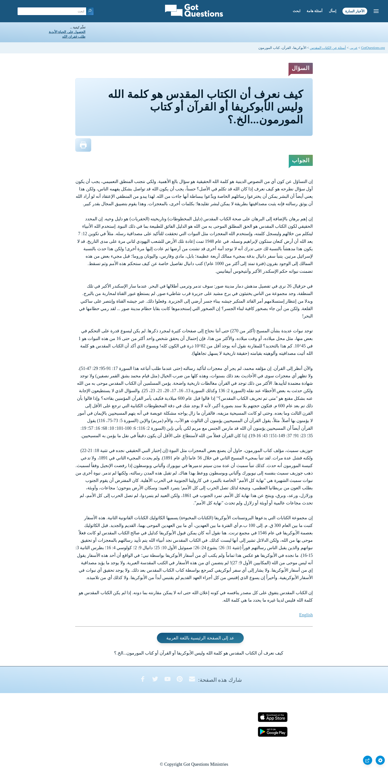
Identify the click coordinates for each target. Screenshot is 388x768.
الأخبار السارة (354, 11)
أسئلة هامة (314, 11)
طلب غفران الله (73, 37)
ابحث (296, 11)
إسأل (332, 11)
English (306, 614)
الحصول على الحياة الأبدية (67, 32)
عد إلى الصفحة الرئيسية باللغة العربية (200, 637)
